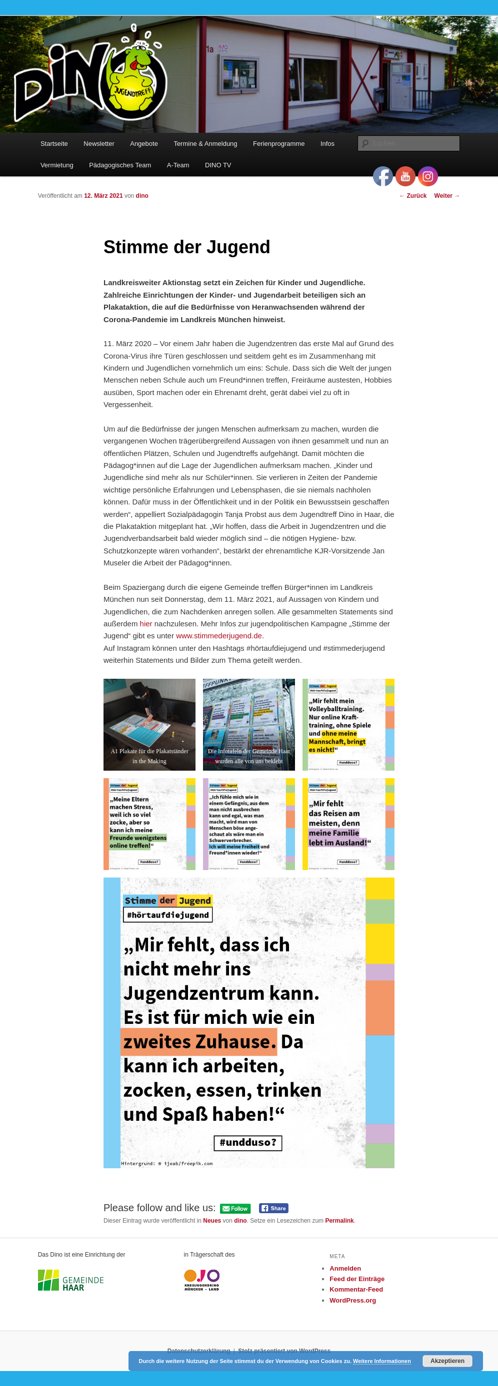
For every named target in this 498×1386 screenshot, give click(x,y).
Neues (212, 1220)
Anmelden (345, 1268)
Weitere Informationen (382, 1361)
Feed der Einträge (357, 1279)
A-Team (178, 165)
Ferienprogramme (278, 143)
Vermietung (57, 165)
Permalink (339, 1220)
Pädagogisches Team (120, 165)
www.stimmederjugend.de (219, 635)
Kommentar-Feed (356, 1289)
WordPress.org (353, 1300)
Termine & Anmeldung (205, 143)
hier (146, 623)
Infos (327, 143)
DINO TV (218, 165)
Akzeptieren (447, 1361)
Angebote (144, 143)
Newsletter (99, 143)
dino (142, 195)
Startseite (54, 143)
